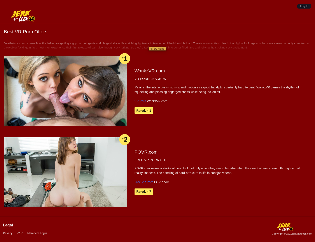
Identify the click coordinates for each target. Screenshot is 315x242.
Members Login (37, 233)
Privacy (7, 233)
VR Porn (140, 101)
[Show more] (157, 48)
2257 (20, 233)
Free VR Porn (144, 182)
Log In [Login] (304, 6)
